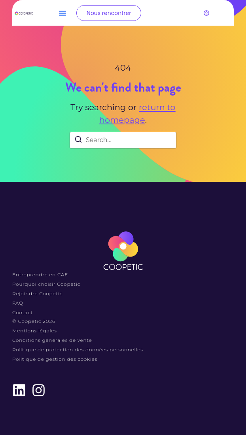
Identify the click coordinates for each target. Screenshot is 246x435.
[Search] (78, 140)
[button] (62, 13)
